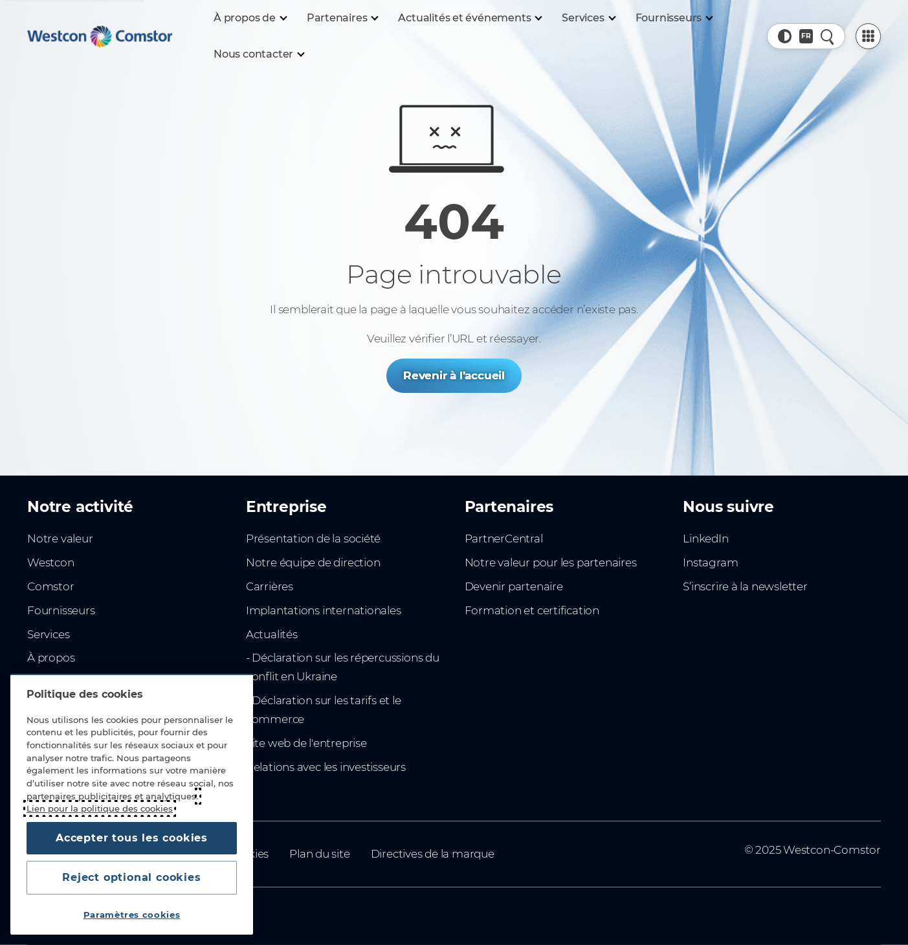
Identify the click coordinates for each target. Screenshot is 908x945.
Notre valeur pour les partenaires (551, 562)
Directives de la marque (432, 853)
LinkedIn (705, 538)
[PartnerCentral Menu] (868, 36)
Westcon (50, 562)
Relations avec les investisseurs (326, 767)
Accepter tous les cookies (132, 838)
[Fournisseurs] (674, 18)
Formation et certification (532, 610)
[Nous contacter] (259, 54)
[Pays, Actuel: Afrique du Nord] (806, 36)
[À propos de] (250, 18)
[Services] (588, 18)
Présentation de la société (313, 538)
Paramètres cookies (132, 914)
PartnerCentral (504, 538)
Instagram (710, 562)
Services (48, 634)
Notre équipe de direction (313, 562)
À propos (50, 657)
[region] (131, 804)
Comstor (50, 586)
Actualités (272, 634)
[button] (785, 36)
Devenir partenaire (514, 586)
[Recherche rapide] (827, 36)
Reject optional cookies (131, 877)
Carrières (269, 586)
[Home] (99, 36)
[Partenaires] (342, 18)
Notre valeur (60, 538)
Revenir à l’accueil (454, 375)
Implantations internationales (323, 610)
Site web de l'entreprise (306, 743)
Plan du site (319, 853)
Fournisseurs (60, 610)
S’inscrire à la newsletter (745, 586)
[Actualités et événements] (469, 18)
